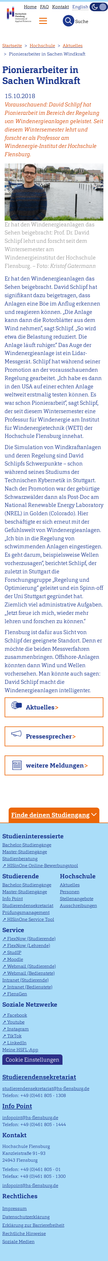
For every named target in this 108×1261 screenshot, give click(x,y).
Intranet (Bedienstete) (29, 987)
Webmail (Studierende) (31, 966)
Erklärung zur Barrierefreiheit (33, 1225)
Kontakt (60, 7)
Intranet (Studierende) (25, 980)
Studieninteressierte (33, 836)
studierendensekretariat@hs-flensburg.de (45, 1089)
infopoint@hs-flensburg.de (30, 1118)
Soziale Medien (18, 1242)
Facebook (17, 1015)
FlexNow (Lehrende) (28, 946)
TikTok (14, 1036)
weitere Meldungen (55, 765)
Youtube (15, 1022)
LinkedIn (16, 1043)
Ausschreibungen (78, 906)
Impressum (14, 1208)
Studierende (20, 876)
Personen (69, 892)
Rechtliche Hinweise (24, 1234)
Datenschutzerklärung (26, 1217)
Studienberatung (19, 859)
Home (30, 7)
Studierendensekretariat (27, 906)
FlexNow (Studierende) (31, 939)
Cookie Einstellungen (32, 1059)
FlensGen (17, 994)
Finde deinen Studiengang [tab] (54, 814)
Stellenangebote (76, 899)
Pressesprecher (49, 736)
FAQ (44, 7)
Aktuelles (73, 46)
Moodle (15, 959)
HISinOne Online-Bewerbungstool (42, 866)
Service (13, 930)
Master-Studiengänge (24, 852)
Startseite (12, 46)
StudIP (14, 952)
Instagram (18, 1029)
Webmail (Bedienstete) (31, 973)
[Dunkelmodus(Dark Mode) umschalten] (99, 7)
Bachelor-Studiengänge (26, 845)
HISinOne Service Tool (30, 919)
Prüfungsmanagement (26, 912)
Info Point (12, 899)
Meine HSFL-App (20, 1050)
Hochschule (42, 46)
